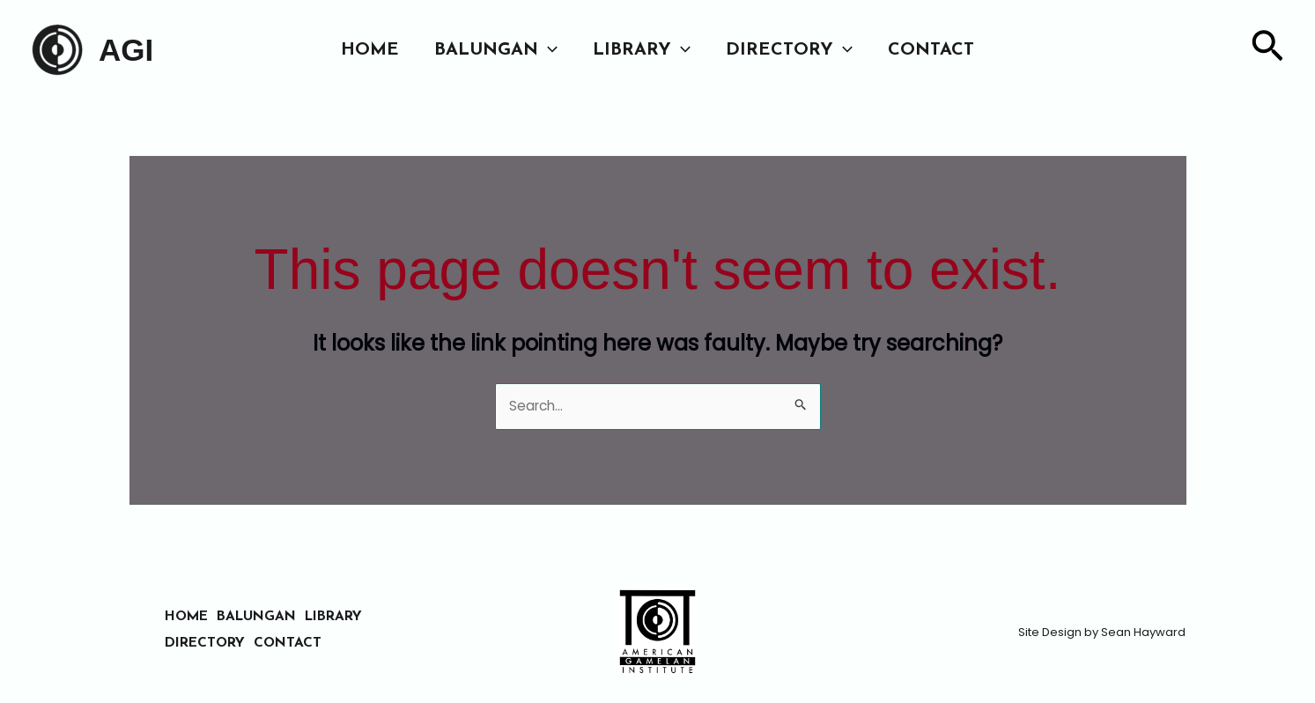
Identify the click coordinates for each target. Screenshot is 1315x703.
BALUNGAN (496, 50)
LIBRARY (642, 50)
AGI (126, 50)
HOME (370, 50)
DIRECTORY (789, 50)
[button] (548, 50)
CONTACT (931, 50)
